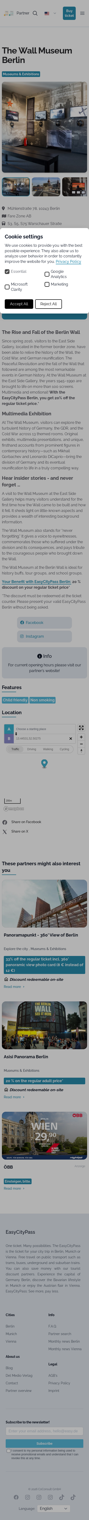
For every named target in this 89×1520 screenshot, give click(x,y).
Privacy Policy (68, 261)
